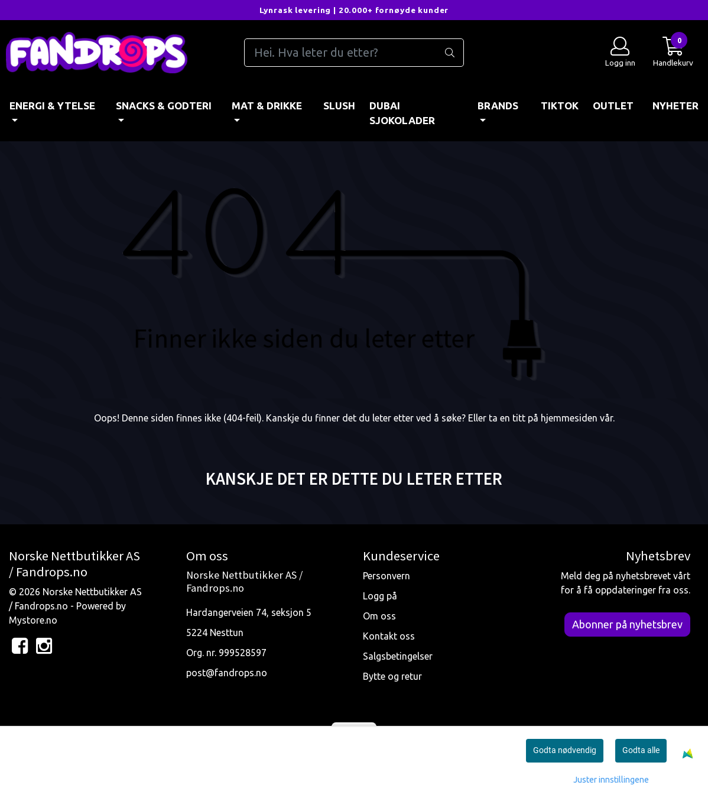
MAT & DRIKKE (267, 105)
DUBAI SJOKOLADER (402, 113)
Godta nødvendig (564, 750)
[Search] (354, 52)
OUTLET (613, 105)
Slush (339, 105)
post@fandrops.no (226, 672)
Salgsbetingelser (398, 656)
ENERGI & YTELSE (52, 105)
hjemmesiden (569, 418)
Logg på (380, 596)
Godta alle (641, 750)
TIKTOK (560, 105)
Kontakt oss (389, 636)
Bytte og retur (392, 676)
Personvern (386, 575)
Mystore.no (33, 620)
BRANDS (498, 105)
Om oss (379, 616)
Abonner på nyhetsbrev (627, 624)
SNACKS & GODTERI (164, 105)
